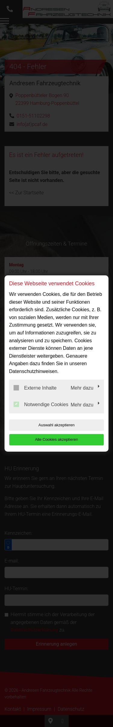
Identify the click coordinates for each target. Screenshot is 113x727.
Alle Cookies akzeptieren (56, 439)
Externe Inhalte (35, 387)
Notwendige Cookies (41, 404)
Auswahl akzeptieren (57, 425)
